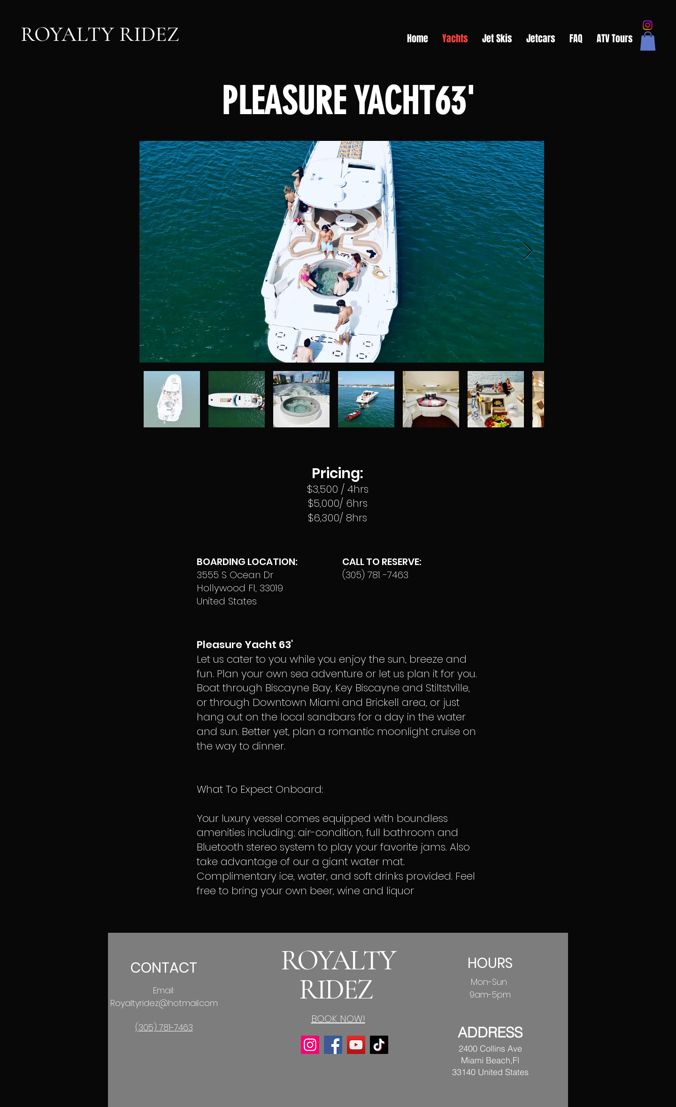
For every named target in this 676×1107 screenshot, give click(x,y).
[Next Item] (527, 251)
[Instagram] (647, 25)
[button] (648, 41)
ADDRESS (490, 1032)
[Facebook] (333, 1045)
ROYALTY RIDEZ (100, 34)
